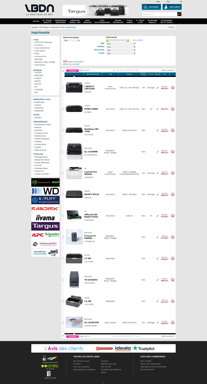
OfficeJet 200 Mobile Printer (91, 215)
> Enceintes (37, 130)
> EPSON (37, 81)
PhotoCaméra (129, 21)
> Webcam (37, 127)
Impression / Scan (57, 27)
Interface (129, 74)
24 (173, 70)
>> (137, 70)
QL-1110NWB (91, 151)
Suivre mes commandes (150, 364)
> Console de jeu (39, 144)
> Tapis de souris (39, 150)
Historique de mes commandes (153, 367)
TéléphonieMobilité (152, 21)
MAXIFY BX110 (91, 194)
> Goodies (37, 147)
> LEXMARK (38, 90)
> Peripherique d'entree (42, 125)
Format (151, 74)
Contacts (77, 364)
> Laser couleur (39, 51)
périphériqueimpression (60, 21)
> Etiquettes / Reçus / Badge (44, 62)
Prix (164, 74)
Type (110, 74)
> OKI (35, 92)
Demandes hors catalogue (84, 369)
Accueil (36, 21)
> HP (35, 87)
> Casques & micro (40, 133)
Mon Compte (145, 361)
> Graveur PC (38, 171)
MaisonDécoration (118, 21)
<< (113, 70)
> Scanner (37, 105)
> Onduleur (37, 142)
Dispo (157, 74)
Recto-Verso (143, 74)
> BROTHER (38, 76)
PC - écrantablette (47, 21)
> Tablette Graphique (41, 139)
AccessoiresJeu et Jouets (166, 21)
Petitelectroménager (102, 21)
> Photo (36, 54)
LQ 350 (87, 301)
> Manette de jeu (39, 136)
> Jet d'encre (38, 45)
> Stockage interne (40, 157)
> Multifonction (38, 102)
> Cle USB (37, 165)
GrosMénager (87, 21)
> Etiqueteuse (38, 111)
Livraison (104, 361)
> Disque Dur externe (41, 160)
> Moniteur (37, 118)
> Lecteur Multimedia (41, 163)
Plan (168, 1)
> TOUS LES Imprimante (42, 42)
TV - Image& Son (140, 21)
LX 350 (87, 258)
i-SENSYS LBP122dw (89, 87)
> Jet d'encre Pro (39, 56)
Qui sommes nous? (81, 361)
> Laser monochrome (41, 48)
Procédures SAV (147, 369)
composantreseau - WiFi (75, 21)
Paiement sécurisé (108, 364)
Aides (158, 1)
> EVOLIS (37, 84)
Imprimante (71, 27)
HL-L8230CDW (91, 322)
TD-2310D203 (90, 280)
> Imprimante (38, 108)
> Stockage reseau (40, 168)
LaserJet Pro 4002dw (90, 173)
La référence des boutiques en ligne (39, 11)
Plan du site (106, 367)
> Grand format (39, 65)
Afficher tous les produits (71, 64)
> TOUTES (37, 73)
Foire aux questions (81, 367)
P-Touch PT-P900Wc (90, 237)
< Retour (171, 27)
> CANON (37, 78)
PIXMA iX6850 (91, 109)
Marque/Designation (93, 74)
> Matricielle (37, 59)
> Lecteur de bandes (41, 174)
